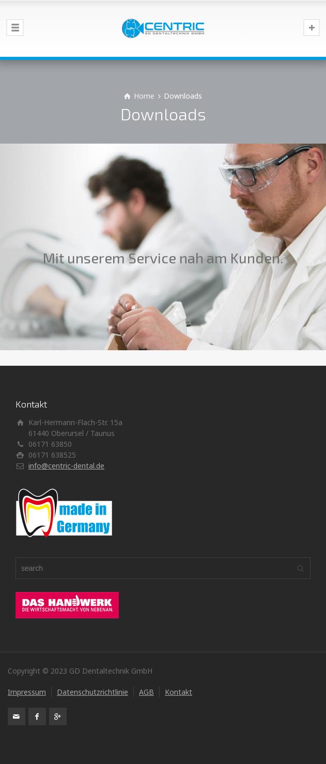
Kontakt (178, 692)
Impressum (27, 692)
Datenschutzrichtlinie (92, 692)
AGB (146, 692)
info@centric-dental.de (66, 466)
